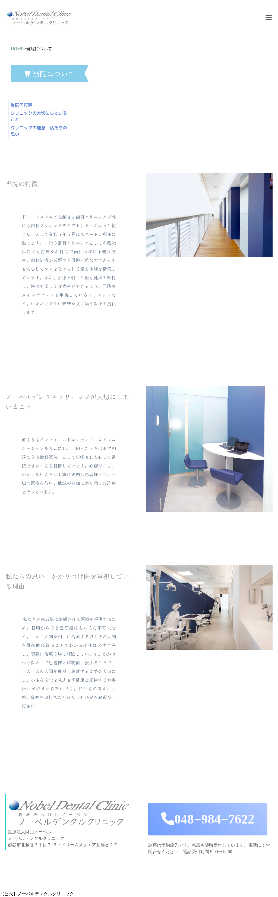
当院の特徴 (21, 105)
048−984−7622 (207, 819)
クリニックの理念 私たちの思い (39, 131)
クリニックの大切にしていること (39, 116)
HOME (17, 48)
